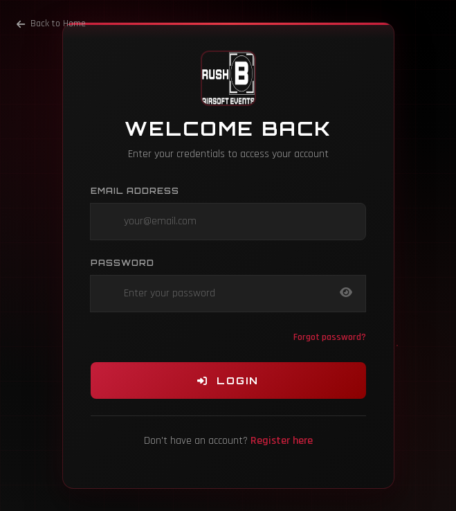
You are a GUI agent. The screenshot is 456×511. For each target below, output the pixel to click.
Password (122, 263)
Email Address (135, 191)
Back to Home (51, 23)
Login (228, 380)
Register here (281, 440)
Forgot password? (329, 337)
